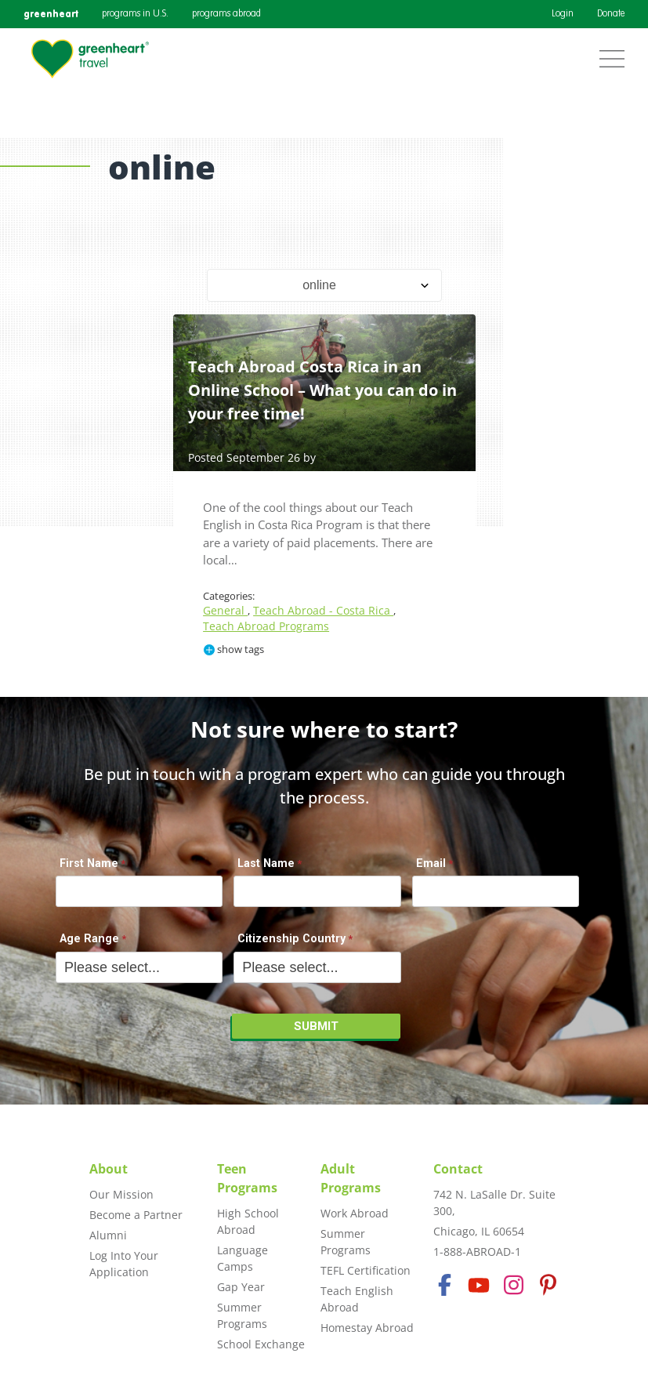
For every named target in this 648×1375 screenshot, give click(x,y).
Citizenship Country (291, 938)
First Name (89, 863)
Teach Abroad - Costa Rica (323, 610)
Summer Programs (242, 1315)
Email (431, 863)
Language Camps (242, 1258)
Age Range (89, 938)
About (108, 1168)
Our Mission (121, 1194)
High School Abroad (248, 1221)
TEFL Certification (365, 1270)
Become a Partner (136, 1214)
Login (563, 14)
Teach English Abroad (356, 1299)
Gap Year (241, 1286)
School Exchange (261, 1344)
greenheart (51, 14)
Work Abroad (354, 1213)
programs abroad (226, 14)
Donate (610, 14)
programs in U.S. (135, 14)
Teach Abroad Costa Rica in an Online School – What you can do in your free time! (322, 390)
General (225, 610)
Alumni (108, 1235)
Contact (458, 1168)
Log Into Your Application (123, 1263)
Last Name (266, 863)
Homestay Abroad (367, 1327)
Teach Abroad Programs (266, 626)
